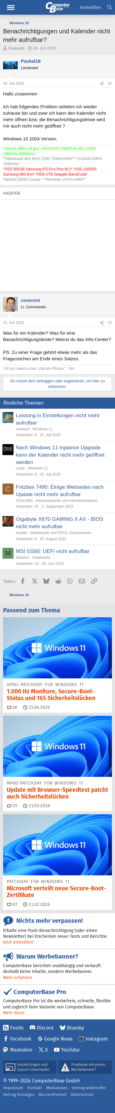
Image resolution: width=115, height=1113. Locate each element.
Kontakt (34, 1088)
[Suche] (109, 7)
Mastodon (21, 1049)
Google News (58, 1038)
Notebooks (41, 557)
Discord (45, 1027)
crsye (20, 468)
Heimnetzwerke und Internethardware (66, 501)
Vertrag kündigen (19, 1094)
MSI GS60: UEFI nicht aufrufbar (53, 551)
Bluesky (75, 1027)
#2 (110, 323)
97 (12, 904)
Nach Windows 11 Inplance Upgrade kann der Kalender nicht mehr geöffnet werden (60, 455)
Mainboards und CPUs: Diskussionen (60, 533)
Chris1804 (24, 501)
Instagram (97, 1038)
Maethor (22, 557)
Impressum (13, 1088)
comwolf (22, 429)
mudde (21, 533)
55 (12, 806)
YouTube (70, 1049)
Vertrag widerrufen (89, 1088)
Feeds (16, 1027)
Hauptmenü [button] (10, 7)
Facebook (20, 1038)
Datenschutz (82, 1094)
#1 (110, 83)
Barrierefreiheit (53, 1094)
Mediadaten (57, 1088)
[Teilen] (102, 83)
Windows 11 (42, 429)
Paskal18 (16, 48)
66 (12, 707)
